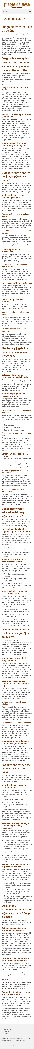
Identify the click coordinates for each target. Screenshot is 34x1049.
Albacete (4, 1038)
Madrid (4, 1040)
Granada (19, 1038)
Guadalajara (26, 1038)
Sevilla (8, 1040)
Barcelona (10, 1038)
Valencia (12, 1040)
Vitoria (17, 1040)
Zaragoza (22, 1040)
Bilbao (15, 1038)
